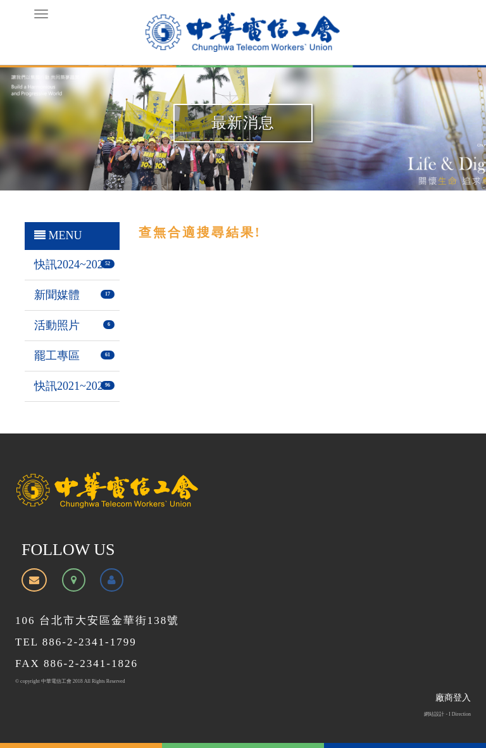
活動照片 (57, 325)
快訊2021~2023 (71, 386)
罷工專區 (57, 355)
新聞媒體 (57, 295)
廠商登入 (453, 697)
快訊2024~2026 (71, 264)
